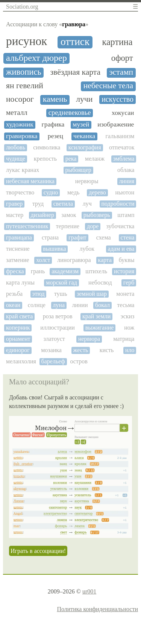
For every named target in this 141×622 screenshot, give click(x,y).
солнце (36, 305)
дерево (97, 192)
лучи (84, 99)
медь (73, 192)
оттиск (75, 41)
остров (78, 361)
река (71, 158)
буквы (127, 260)
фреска (15, 271)
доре (93, 226)
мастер (14, 215)
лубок (86, 248)
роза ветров (58, 316)
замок (68, 215)
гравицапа (19, 237)
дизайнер (42, 215)
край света (19, 316)
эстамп (121, 72)
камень (55, 99)
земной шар (92, 294)
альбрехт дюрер (36, 58)
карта (105, 260)
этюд (38, 294)
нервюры (87, 181)
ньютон (124, 192)
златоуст (54, 339)
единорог (18, 350)
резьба (14, 294)
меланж (95, 158)
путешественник (27, 226)
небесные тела (108, 85)
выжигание (99, 327)
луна (59, 305)
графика (53, 124)
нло (130, 350)
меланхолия (21, 361)
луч (87, 203)
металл (16, 112)
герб (129, 282)
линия (126, 181)
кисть (107, 350)
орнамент (18, 339)
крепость (45, 158)
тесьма (125, 305)
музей (81, 124)
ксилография (84, 147)
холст (43, 260)
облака (125, 170)
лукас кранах (22, 170)
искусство (117, 99)
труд (38, 203)
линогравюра (74, 260)
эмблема (124, 158)
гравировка (22, 136)
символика (46, 147)
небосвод (100, 282)
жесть (80, 350)
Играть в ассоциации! (38, 551)
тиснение (18, 248)
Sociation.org (22, 6)
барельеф (53, 361)
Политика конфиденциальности (97, 609)
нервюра (89, 339)
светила (63, 203)
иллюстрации (57, 327)
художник (19, 124)
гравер (14, 203)
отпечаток (121, 147)
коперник (18, 327)
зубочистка (120, 226)
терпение (67, 226)
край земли (96, 316)
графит (77, 237)
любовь (15, 147)
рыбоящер (78, 170)
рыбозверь (96, 215)
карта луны (20, 282)
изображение (115, 124)
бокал (102, 305)
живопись (23, 72)
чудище (15, 158)
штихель (96, 271)
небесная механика (30, 181)
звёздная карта (75, 72)
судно (51, 192)
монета (125, 294)
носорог (20, 99)
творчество (20, 192)
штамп (125, 215)
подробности (117, 203)
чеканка (84, 136)
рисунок (26, 41)
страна (50, 237)
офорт (122, 58)
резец (55, 136)
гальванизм (120, 136)
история (124, 271)
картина (117, 42)
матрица (123, 339)
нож (129, 327)
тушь (60, 294)
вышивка (54, 248)
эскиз (128, 316)
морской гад (61, 282)
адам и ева (121, 248)
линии (80, 305)
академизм (65, 271)
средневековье (70, 112)
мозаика (51, 350)
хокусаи (123, 112)
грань (38, 271)
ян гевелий (24, 85)
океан (13, 305)
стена (128, 237)
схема (103, 237)
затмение (17, 260)
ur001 (89, 591)
